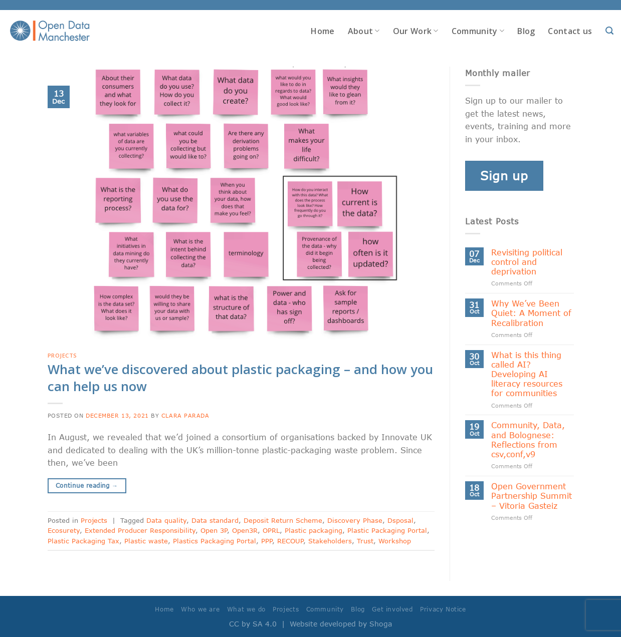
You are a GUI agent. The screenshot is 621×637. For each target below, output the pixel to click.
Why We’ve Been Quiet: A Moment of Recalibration (531, 312)
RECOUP (290, 541)
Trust (365, 541)
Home (322, 31)
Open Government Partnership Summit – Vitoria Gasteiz (531, 495)
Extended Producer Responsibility (140, 530)
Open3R (245, 530)
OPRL (271, 530)
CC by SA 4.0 (253, 623)
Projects (62, 355)
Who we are (200, 609)
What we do (246, 609)
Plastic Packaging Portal (387, 530)
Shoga (380, 623)
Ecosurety (64, 530)
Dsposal (400, 520)
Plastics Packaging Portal (214, 541)
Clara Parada (185, 415)
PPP (266, 541)
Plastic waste (146, 541)
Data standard (215, 520)
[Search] (609, 31)
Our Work (416, 31)
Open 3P (213, 530)
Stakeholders (330, 541)
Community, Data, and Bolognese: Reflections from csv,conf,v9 (528, 439)
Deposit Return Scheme (283, 520)
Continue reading (87, 485)
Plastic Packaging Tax (83, 541)
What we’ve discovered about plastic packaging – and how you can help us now (240, 378)
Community (478, 31)
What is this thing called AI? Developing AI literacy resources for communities (526, 374)
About (364, 31)
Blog (526, 31)
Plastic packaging (313, 530)
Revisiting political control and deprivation (526, 261)
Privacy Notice (443, 609)
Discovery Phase (354, 520)
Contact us (570, 31)
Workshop (394, 541)
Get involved (392, 609)
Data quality (166, 520)
